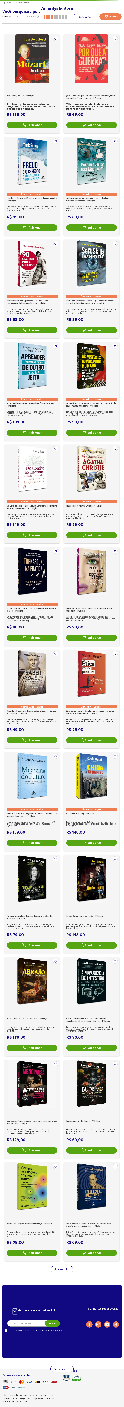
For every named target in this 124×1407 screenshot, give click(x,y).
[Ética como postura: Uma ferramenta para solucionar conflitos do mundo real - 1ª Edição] (91, 699)
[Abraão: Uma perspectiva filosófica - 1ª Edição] (32, 1006)
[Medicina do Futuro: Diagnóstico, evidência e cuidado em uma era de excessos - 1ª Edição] (32, 801)
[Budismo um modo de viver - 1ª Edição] (91, 1109)
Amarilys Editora (21, 2)
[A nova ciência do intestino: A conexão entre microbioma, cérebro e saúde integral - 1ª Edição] (91, 1006)
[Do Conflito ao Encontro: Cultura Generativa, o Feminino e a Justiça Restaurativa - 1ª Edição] (32, 494)
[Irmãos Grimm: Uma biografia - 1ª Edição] (91, 904)
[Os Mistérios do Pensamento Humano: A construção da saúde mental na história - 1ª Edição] (91, 391)
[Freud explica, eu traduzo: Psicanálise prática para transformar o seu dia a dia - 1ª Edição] (91, 1211)
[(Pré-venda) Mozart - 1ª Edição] (32, 83)
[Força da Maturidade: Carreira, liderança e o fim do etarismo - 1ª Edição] (32, 904)
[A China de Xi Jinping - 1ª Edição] (91, 801)
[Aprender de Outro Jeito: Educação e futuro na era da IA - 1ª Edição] (32, 391)
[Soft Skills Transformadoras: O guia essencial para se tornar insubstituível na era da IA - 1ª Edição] (91, 289)
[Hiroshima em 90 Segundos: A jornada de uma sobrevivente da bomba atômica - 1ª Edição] (32, 289)
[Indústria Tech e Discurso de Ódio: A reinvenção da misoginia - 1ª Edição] (91, 596)
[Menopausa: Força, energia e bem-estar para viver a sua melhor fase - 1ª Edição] (32, 1109)
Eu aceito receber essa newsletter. (24, 1330)
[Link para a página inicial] (7, 2)
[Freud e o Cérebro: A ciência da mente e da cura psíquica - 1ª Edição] (32, 186)
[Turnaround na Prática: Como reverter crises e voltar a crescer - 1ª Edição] (32, 596)
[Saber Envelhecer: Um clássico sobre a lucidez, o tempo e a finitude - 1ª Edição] (32, 699)
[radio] (48, 17)
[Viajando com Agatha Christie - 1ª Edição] (91, 494)
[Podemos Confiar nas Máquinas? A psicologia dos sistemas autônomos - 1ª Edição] (91, 186)
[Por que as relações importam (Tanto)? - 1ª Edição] (32, 1211)
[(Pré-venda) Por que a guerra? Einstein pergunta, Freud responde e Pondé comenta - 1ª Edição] (91, 83)
